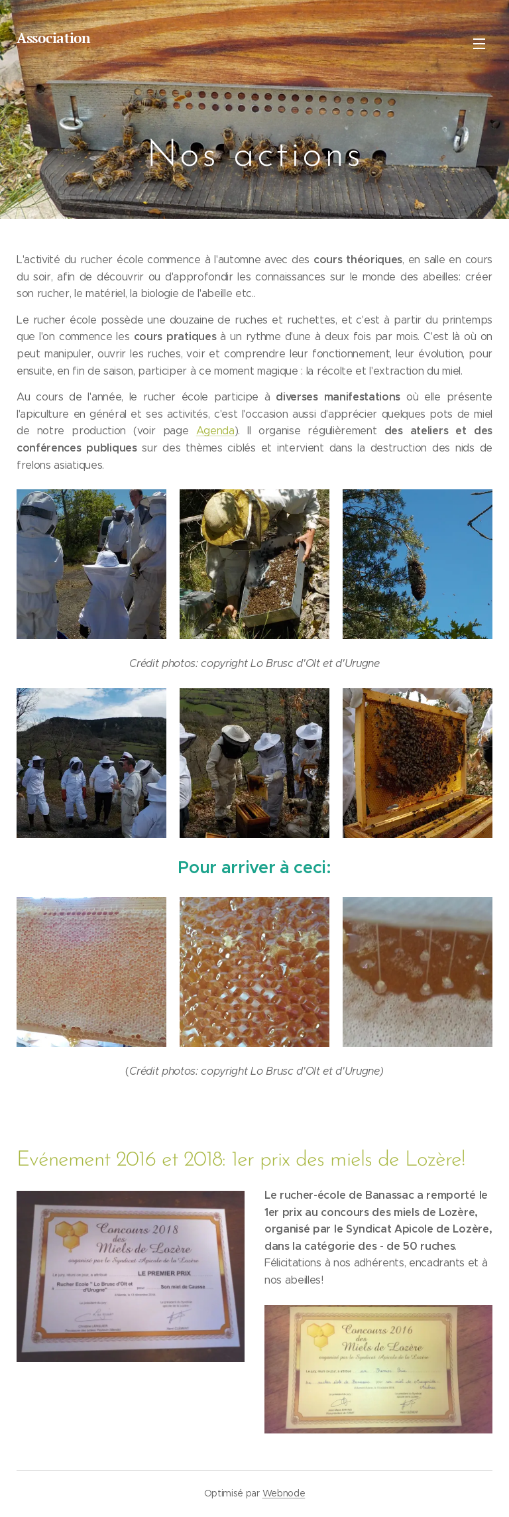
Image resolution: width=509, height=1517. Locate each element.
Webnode (284, 1493)
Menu (479, 43)
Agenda (215, 430)
